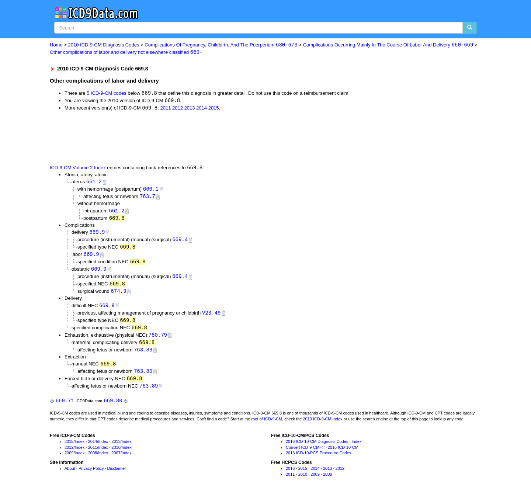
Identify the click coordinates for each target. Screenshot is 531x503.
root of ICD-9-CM (266, 425)
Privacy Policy (91, 475)
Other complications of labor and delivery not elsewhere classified (126, 52)
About (70, 475)
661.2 (94, 182)
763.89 (143, 354)
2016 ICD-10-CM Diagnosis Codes (317, 448)
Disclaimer (116, 475)
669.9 (97, 234)
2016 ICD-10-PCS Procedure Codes (318, 459)
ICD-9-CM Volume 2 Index (78, 168)
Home (56, 45)
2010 (115, 454)
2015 (213, 109)
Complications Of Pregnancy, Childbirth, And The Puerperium (221, 45)
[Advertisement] (181, 138)
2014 (201, 109)
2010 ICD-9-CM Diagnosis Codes (103, 45)
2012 (177, 109)
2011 (165, 109)
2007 (115, 459)
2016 (290, 475)
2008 (92, 459)
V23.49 (211, 317)
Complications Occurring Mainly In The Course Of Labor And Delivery (388, 45)
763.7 (147, 198)
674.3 (118, 295)
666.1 (151, 190)
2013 (189, 109)
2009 (69, 459)
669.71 (65, 407)
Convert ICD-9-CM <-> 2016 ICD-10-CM (322, 454)
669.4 (180, 242)
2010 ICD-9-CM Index (323, 425)
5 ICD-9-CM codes (106, 94)
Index (80, 448)
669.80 (113, 407)
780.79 (158, 339)
